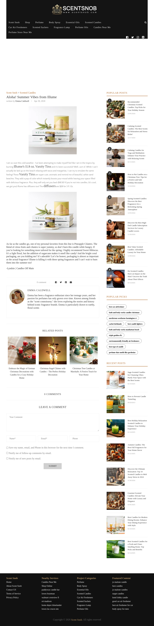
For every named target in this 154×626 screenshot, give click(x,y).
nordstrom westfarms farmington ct (123, 318)
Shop (27, 22)
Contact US (11, 590)
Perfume (39, 22)
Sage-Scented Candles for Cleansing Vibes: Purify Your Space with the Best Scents (137, 376)
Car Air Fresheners (18, 27)
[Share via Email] (70, 282)
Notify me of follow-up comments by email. (30, 453)
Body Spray (55, 22)
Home (8, 582)
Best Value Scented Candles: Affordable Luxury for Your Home (137, 249)
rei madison (47, 601)
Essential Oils (73, 22)
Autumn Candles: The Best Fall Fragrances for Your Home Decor (137, 447)
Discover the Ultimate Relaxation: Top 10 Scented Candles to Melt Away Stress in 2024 (137, 473)
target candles (118, 594)
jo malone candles (120, 590)
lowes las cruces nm (50, 609)
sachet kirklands (115, 324)
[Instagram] (138, 37)
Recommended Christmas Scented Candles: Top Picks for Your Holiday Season (136, 106)
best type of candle (116, 347)
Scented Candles (93, 22)
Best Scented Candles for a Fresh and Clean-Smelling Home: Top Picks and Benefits (137, 545)
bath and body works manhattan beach (124, 330)
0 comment (39, 282)
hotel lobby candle (120, 597)
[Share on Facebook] (55, 282)
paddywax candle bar (51, 590)
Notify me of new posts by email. (25, 458)
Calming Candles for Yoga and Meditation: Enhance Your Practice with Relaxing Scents (136, 154)
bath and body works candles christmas (124, 312)
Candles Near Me (102, 27)
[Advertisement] (77, 69)
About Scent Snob (14, 586)
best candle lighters (135, 324)
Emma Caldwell (22, 101)
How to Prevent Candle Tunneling (137, 397)
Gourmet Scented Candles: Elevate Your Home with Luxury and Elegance (137, 497)
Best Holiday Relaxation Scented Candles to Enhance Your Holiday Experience (137, 424)
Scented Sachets (41, 27)
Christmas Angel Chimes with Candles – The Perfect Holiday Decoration (53, 371)
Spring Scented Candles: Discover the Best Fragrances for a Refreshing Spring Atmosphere (137, 204)
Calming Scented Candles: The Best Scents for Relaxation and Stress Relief (138, 130)
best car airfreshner (116, 307)
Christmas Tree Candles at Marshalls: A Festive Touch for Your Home (84, 371)
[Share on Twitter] (60, 282)
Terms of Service (13, 594)
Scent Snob (14, 22)
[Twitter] (132, 37)
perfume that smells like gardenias (122, 352)
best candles (117, 586)
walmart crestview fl (50, 597)
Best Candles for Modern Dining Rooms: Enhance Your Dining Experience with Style (137, 521)
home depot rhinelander (52, 605)
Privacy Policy (12, 597)
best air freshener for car (122, 605)
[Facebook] (127, 37)
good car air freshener (121, 601)
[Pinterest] (143, 37)
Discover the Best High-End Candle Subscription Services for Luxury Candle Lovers (137, 227)
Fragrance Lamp (62, 27)
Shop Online (47, 586)
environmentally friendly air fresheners (124, 341)
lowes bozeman (48, 594)
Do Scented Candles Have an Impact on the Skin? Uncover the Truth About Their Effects (137, 275)
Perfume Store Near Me (20, 32)
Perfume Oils (81, 27)
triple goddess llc (115, 335)
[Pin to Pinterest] (65, 282)
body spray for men (120, 609)
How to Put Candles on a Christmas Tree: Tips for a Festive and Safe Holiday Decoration (137, 178)
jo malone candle (119, 582)
